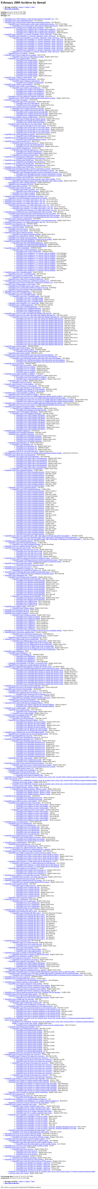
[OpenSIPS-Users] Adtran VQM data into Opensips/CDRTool (24, 703)
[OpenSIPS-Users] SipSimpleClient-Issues (18, 796)
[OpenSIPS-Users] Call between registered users (20, 632)
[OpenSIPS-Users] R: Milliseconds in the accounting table (34, 642)
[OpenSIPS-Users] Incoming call (15, 1094)
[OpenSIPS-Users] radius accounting (16, 186)
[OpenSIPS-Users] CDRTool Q (26, 620)
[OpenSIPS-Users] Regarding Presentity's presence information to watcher (28, 169)
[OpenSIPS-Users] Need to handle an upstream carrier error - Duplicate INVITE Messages (33, 992)
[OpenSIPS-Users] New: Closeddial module (18, 272)
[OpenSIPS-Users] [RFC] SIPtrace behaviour (22, 182)
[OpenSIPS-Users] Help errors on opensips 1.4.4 (23, 770)
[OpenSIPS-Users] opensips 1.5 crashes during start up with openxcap (30, 861)
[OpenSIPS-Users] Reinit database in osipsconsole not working (24, 196)
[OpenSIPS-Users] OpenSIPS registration (18, 430)
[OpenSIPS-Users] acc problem (14, 363)
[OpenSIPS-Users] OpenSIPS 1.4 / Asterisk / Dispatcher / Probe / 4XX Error (28, 34)
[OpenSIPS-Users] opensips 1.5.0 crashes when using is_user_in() (25, 200)
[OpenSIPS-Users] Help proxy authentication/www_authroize (24, 847)
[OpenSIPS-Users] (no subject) (18, 53)
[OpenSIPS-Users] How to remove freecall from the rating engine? (29, 1102)
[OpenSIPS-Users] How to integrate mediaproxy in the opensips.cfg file (30, 1006)
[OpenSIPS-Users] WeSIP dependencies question (20, 134)
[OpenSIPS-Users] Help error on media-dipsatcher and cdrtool (27, 665)
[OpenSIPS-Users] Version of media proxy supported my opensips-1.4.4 (27, 281)
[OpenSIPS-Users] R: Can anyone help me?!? (30, 144)
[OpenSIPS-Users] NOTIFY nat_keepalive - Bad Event (33, 1163)
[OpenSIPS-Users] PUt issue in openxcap (17, 977)
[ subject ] (21, 7)
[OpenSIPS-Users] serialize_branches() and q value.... (21, 1104)
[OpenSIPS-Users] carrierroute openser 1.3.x (22, 897)
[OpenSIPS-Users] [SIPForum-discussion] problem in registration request (27, 558)
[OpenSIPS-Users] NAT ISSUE (14, 227)
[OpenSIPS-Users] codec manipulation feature (19, 20)
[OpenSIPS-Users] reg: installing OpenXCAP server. (21, 546)
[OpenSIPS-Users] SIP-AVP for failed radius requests (21, 994)
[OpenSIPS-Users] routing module (15, 708)
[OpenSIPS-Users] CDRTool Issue (27, 601)
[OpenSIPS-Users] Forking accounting (17, 613)
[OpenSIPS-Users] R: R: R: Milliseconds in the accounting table (36, 649)
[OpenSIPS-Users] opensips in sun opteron (18, 958)
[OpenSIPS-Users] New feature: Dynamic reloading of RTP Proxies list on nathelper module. (33, 630)
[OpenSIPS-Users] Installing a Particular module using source (24, 696)
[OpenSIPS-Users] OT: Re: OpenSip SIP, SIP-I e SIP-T (22, 968)
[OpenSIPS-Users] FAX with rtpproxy (16, 100)
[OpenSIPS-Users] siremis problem (16, 346)
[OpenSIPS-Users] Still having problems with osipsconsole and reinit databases (29, 355)
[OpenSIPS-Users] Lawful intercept (16, 842)
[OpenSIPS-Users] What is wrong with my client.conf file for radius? (29, 853)
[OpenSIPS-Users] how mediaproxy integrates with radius (26, 96)
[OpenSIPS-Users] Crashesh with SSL (16, 884)
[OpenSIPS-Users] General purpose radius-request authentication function (27, 22)
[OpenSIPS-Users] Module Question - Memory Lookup (22, 787)
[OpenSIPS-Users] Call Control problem (21, 947)
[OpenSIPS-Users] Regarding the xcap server (19, 735)
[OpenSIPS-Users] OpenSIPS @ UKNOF (21, 236)
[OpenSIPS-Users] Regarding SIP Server (21, 184)
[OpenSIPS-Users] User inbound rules (16, 821)
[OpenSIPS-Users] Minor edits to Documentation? (20, 455)
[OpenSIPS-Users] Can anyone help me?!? (18, 141)
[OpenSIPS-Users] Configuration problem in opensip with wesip (28, 287)
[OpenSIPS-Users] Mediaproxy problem (21, 956)
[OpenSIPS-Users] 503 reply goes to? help (18, 548)
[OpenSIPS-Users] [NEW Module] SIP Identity (23, 411)
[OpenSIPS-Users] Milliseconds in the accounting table (22, 639)
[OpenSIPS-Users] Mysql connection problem (19, 232)
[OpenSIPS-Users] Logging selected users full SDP (20, 106)
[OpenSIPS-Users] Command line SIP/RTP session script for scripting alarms (40, 1025)
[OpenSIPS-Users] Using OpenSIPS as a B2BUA (20, 374)
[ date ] (33, 7)
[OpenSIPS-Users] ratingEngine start (16, 575)
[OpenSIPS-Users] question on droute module (19, 275)
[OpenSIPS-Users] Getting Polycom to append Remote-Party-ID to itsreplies (36, 217)
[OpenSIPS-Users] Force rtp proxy (15, 1147)
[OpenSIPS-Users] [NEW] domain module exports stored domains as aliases (32, 98)
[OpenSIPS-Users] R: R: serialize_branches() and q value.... (34, 1111)
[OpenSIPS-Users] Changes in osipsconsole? (19, 77)
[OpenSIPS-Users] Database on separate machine (20, 406)
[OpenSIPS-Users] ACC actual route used (18, 940)
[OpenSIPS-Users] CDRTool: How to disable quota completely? (24, 27)
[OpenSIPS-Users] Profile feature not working (19, 835)
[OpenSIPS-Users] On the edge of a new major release (25, 124)
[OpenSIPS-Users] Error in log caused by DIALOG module (23, 1133)
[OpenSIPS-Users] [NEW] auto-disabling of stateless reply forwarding (30, 239)
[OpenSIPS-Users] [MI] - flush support (20, 758)
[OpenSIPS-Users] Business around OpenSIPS (22, 577)
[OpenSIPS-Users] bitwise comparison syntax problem (22, 982)
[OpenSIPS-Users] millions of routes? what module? (21, 801)
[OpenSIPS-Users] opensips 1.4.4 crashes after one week (22, 875)
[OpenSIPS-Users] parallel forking (19, 58)
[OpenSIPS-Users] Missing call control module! (23, 720)
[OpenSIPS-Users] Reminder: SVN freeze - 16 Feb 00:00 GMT (28, 663)
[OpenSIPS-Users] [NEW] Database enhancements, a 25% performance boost (32, 220)
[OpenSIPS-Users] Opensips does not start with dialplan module (24, 732)
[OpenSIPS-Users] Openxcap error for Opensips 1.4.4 (25, 637)
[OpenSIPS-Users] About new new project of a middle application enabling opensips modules (34, 396)
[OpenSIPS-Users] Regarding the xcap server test (20, 878)
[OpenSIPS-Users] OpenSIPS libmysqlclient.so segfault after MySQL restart (28, 666)
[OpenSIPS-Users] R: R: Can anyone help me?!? (23, 451)
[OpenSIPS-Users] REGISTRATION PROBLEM (20, 241)
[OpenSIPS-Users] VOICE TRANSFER (17, 248)
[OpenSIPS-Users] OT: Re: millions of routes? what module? (24, 851)
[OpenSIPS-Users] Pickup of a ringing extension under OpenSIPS (25, 1078)
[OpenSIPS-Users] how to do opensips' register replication (23, 685)
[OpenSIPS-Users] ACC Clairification (16, 899)
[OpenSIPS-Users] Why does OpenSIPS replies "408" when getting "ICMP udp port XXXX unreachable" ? (38, 535)
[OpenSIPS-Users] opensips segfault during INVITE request (23, 880)
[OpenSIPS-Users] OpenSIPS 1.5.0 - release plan (23, 303)
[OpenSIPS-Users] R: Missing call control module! (32, 728)
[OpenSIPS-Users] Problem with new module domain (21, 117)
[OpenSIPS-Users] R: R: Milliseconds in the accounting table (35, 646)
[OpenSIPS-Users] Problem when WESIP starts (19, 156)
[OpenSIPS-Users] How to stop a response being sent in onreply (24, 763)
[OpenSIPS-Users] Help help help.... (19, 716)
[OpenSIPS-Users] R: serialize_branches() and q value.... (33, 1108)
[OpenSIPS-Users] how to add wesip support (19, 563)
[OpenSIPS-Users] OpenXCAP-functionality (19, 689)
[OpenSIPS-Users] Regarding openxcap (17, 610)
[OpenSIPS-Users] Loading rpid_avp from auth (19, 999)
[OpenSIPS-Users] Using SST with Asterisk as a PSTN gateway (24, 1159)
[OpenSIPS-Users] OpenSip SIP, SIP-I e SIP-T (19, 909)
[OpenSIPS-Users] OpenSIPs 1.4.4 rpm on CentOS (24, 1114)
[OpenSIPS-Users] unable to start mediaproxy (19, 84)
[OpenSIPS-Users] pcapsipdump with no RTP (19, 715)
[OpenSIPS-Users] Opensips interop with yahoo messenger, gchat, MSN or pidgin (30, 179)
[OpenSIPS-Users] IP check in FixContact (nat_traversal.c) (23, 1054)
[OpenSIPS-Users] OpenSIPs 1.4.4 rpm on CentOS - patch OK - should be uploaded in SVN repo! (46, 1126)
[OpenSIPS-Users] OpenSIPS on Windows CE (19, 568)
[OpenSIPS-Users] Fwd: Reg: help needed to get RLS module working (26, 1145)
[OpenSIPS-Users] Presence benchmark (17, 1156)
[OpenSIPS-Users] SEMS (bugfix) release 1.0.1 (19, 768)
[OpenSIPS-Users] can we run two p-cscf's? (18, 567)
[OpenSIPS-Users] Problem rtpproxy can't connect (20, 284)
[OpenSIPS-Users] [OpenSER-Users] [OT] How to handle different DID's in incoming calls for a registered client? (40, 971)
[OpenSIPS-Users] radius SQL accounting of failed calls (25, 279)
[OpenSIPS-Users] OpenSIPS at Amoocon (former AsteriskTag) (28, 1092)
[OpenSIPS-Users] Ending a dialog (15, 606)
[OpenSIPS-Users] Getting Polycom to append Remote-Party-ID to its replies (28, 212)
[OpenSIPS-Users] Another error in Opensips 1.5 (23, 868)
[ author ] (27, 7)
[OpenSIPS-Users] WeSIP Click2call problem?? (31, 120)
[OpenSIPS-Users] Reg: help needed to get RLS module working (25, 1139)
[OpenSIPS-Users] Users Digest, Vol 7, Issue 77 (23, 691)
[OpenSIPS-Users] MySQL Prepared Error (18, 148)
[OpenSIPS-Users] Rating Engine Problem (21, 1027)
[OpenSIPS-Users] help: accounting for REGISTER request (23, 952)
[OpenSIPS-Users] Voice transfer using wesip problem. (25, 289)
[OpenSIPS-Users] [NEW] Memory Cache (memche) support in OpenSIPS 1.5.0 (30, 19)
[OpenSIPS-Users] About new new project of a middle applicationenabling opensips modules (37, 405)
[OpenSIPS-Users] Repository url (15, 224)
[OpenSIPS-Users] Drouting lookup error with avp (20, 978)
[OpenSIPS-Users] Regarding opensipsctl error (19, 739)
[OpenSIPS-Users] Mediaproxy (14, 651)
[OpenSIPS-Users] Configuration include (29, 759)
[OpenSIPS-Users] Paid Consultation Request (19, 470)
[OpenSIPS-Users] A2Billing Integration (17, 291)
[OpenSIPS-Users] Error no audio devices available (21, 55)
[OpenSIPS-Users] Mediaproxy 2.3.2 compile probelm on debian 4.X (26, 1099)
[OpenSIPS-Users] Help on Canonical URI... (22, 772)
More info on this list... (12, 9)
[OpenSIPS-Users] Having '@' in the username (19, 384)
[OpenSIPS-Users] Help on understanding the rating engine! (27, 1130)
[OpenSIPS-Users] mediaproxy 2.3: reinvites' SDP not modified (36, 253)
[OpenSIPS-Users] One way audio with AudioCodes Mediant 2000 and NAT (28, 313)
